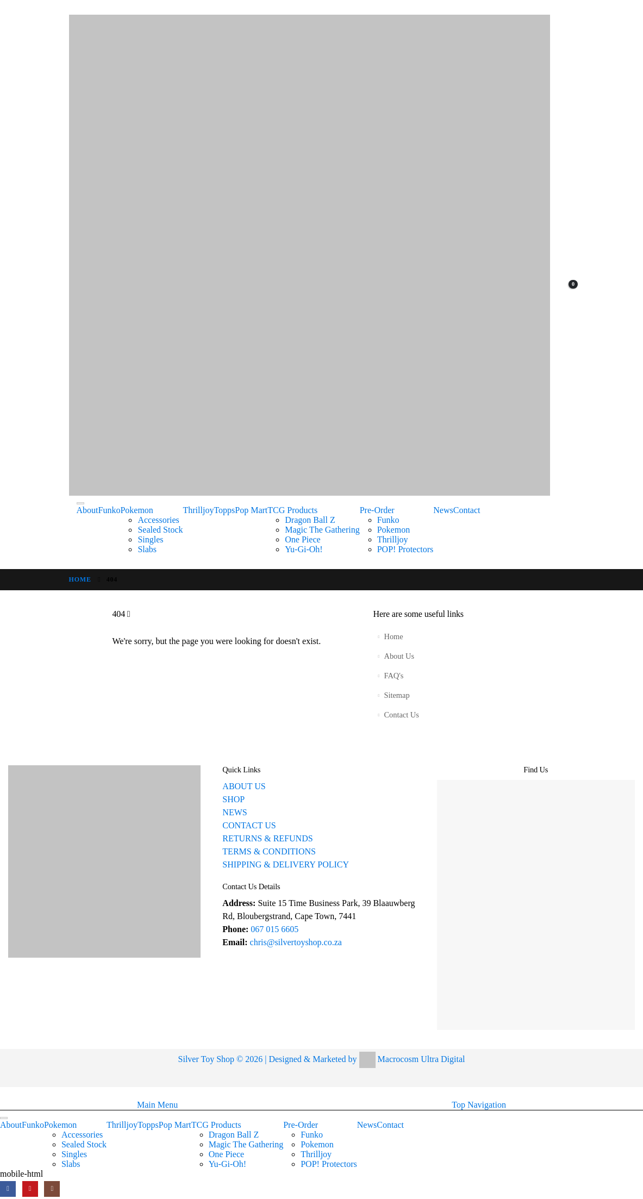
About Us (399, 656)
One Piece (302, 539)
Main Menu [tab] (157, 1104)
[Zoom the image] (104, 769)
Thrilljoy (198, 510)
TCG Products (292, 510)
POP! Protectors (405, 549)
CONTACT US (249, 825)
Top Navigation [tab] (479, 1104)
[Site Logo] (309, 255)
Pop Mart (251, 510)
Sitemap (396, 695)
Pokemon (136, 510)
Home (393, 636)
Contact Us (401, 714)
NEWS (234, 812)
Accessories (158, 519)
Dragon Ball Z (310, 519)
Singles (150, 539)
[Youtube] (30, 1189)
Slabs (147, 549)
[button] (6, 1092)
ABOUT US (243, 786)
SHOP (233, 799)
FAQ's (393, 675)
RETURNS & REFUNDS (267, 838)
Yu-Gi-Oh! (303, 549)
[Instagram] (52, 1189)
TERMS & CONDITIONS (269, 851)
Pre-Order (377, 510)
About (87, 510)
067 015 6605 (274, 929)
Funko (109, 510)
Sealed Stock (160, 529)
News (443, 510)
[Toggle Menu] (80, 503)
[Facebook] (8, 1189)
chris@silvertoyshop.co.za (297, 942)
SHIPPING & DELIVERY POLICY (285, 864)
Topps (224, 510)
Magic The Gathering (322, 529)
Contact (466, 510)
